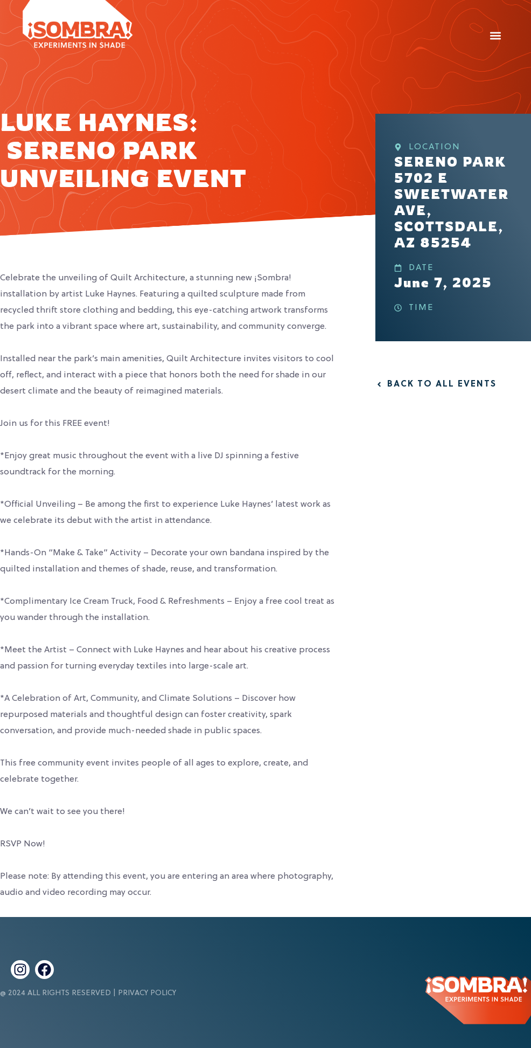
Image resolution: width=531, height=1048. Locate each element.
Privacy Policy (147, 993)
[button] (495, 35)
